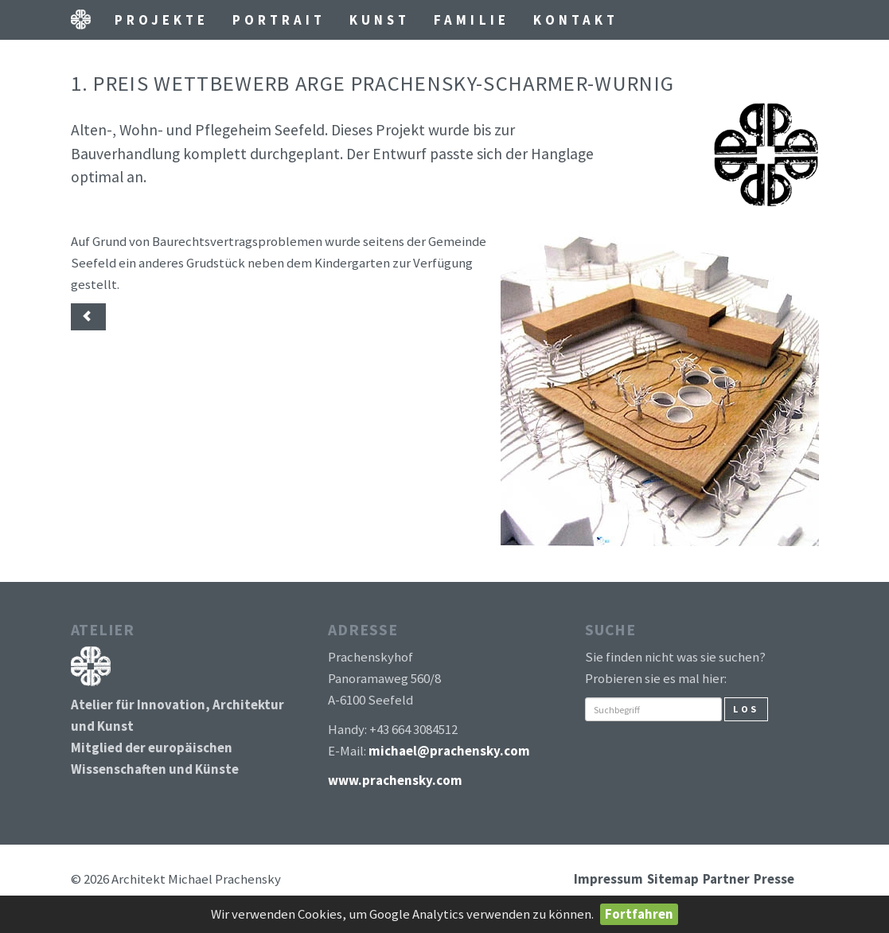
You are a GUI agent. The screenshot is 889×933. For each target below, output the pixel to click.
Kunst (379, 20)
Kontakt (575, 20)
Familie (471, 20)
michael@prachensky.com (449, 750)
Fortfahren (639, 914)
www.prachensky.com (395, 780)
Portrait (279, 20)
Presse (774, 879)
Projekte (162, 20)
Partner (726, 879)
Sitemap (673, 879)
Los (746, 709)
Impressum (608, 879)
